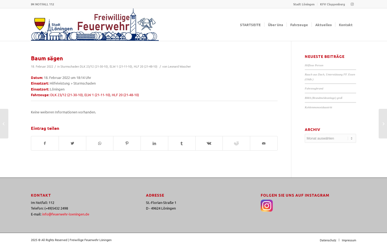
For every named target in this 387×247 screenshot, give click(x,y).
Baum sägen (47, 58)
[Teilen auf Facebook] (45, 143)
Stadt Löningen (303, 4)
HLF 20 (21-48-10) (145, 66)
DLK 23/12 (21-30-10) (94, 66)
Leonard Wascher (179, 66)
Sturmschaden (69, 66)
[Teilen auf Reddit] (236, 143)
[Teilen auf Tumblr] (181, 143)
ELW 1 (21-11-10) (121, 66)
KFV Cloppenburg (332, 4)
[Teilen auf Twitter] (72, 143)
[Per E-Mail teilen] (263, 143)
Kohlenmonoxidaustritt (318, 107)
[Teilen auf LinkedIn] (154, 143)
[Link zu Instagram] (352, 4)
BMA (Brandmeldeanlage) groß (323, 97)
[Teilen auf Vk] (209, 143)
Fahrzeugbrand (314, 88)
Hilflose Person (314, 65)
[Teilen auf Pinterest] (127, 143)
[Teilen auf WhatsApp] (99, 143)
